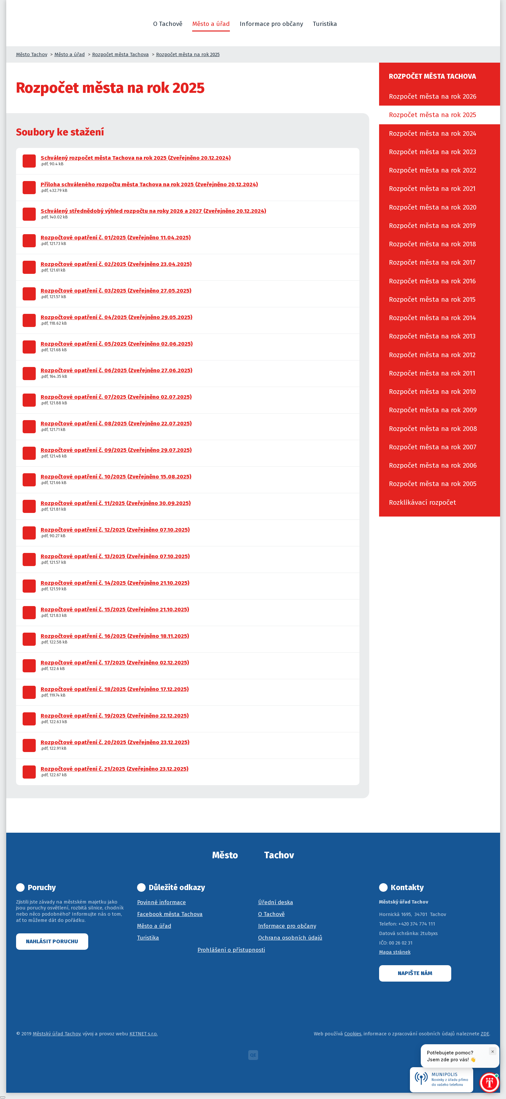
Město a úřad (69, 54)
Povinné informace (161, 902)
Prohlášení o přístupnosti (231, 949)
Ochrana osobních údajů (290, 937)
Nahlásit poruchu (52, 941)
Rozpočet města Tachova (120, 54)
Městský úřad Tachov (56, 1034)
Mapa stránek (395, 952)
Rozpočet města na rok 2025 (188, 54)
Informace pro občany (287, 926)
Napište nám (415, 973)
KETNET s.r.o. (144, 1034)
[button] (350, 24)
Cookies (352, 1034)
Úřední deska (275, 902)
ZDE (485, 1034)
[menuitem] (439, 96)
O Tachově (271, 914)
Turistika (148, 937)
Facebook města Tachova (170, 914)
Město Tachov (31, 54)
